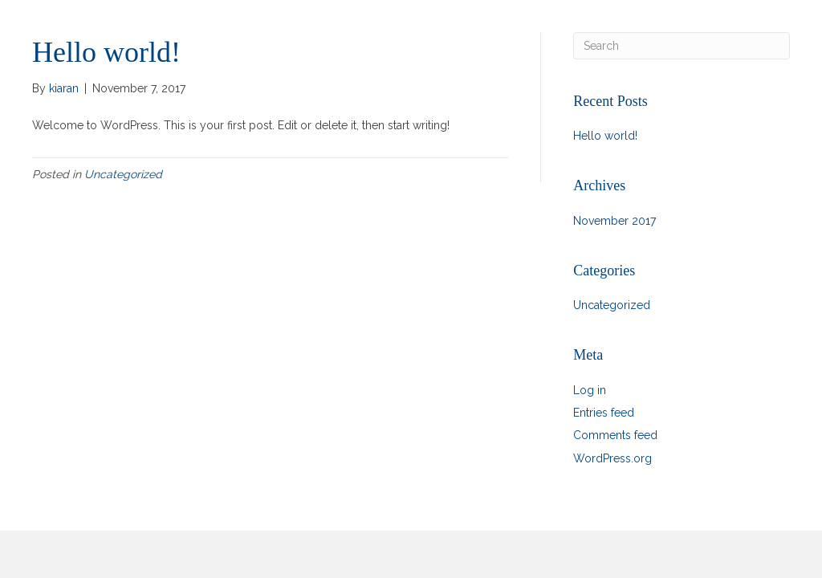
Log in (589, 390)
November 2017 (614, 220)
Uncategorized (123, 174)
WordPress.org (612, 458)
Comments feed (615, 435)
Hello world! (605, 135)
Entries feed (603, 412)
